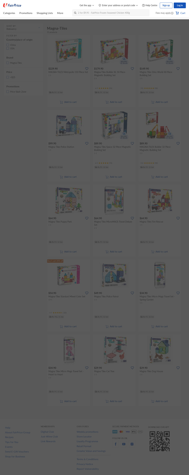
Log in (180, 5)
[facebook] (115, 445)
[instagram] (132, 445)
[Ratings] (103, 88)
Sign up (166, 5)
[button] (172, 13)
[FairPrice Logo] (12, 5)
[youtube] (124, 445)
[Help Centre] (149, 5)
